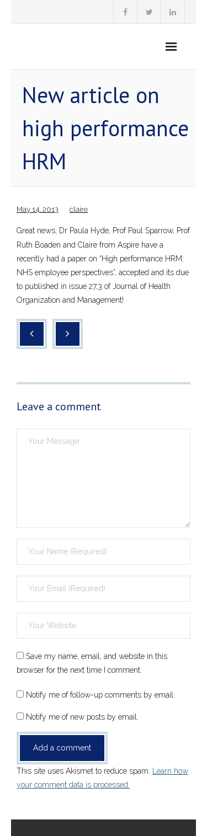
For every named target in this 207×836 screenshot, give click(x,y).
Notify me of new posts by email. (82, 716)
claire (79, 209)
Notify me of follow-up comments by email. (100, 694)
